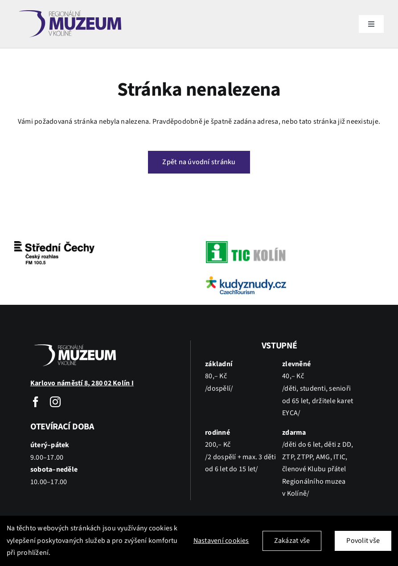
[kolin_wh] (74, 344)
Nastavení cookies (221, 541)
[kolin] (70, 9)
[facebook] (35, 401)
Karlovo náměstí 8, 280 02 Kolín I (82, 383)
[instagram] (55, 401)
